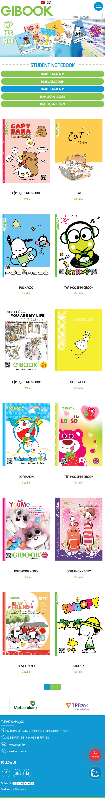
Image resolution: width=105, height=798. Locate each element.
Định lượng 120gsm (52, 104)
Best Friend (26, 666)
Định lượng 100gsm (52, 96)
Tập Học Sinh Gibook (78, 476)
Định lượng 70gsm (52, 81)
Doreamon (26, 476)
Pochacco (26, 287)
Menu (98, 6)
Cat (78, 193)
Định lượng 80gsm (52, 89)
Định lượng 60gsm (52, 74)
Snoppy (78, 666)
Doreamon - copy (26, 571)
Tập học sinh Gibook (26, 193)
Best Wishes (78, 382)
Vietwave (20, 789)
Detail (26, 198)
